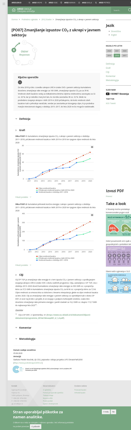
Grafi (105, 67)
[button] (126, 2)
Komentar (107, 76)
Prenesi (106, 196)
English (110, 35)
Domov (15, 19)
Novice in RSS (46, 405)
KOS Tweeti (107, 103)
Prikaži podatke (21, 204)
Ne (113, 412)
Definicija (107, 63)
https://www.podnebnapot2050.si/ (28, 369)
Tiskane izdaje (47, 402)
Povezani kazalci (78, 397)
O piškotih (35, 426)
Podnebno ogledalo (30, 19)
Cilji (104, 72)
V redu (106, 412)
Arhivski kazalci (77, 399)
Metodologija (109, 80)
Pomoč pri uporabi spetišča (52, 399)
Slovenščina (112, 31)
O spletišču (46, 397)
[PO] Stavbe (47, 19)
